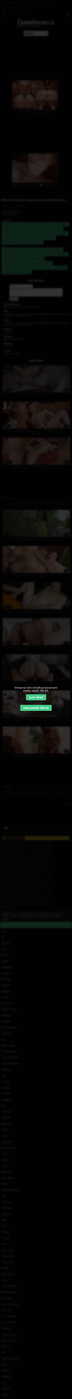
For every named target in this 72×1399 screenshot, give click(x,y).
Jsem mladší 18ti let (36, 707)
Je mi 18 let (36, 697)
